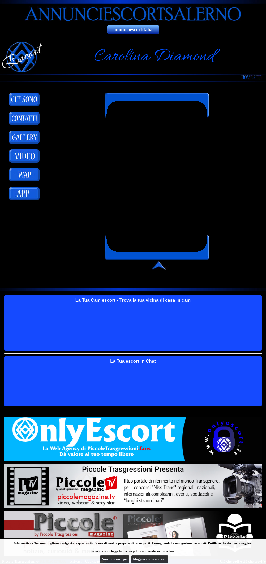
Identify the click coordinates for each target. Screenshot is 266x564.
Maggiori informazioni (149, 559)
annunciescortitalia (133, 29)
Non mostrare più (115, 559)
